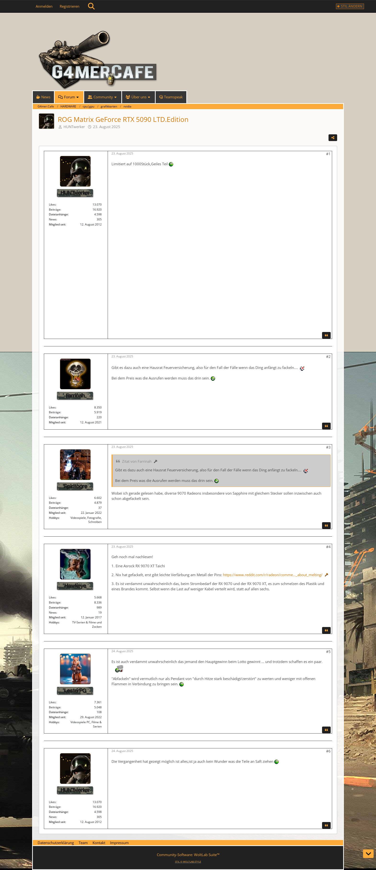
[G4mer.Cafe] (188, 21)
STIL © (188, 861)
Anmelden (44, 6)
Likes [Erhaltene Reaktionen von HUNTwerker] (52, 204)
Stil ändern (351, 6)
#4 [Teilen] (328, 546)
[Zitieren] (326, 335)
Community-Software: (188, 854)
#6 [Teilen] (328, 751)
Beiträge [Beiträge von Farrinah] (54, 412)
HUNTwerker (74, 126)
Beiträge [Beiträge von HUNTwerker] (54, 209)
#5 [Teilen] (328, 651)
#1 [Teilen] (328, 153)
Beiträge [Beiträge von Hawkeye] (54, 602)
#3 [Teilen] (328, 447)
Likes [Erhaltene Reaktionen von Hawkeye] (52, 597)
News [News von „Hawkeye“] (52, 612)
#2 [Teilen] (328, 356)
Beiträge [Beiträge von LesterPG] (54, 707)
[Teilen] (333, 137)
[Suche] (91, 6)
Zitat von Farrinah (137, 461)
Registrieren (69, 6)
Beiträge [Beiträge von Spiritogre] (54, 503)
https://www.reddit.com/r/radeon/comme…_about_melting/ (273, 574)
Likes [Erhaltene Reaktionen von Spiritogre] (52, 498)
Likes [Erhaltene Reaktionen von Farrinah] (52, 407)
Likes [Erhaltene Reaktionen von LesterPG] (52, 702)
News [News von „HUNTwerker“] (52, 219)
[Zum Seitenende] (368, 853)
